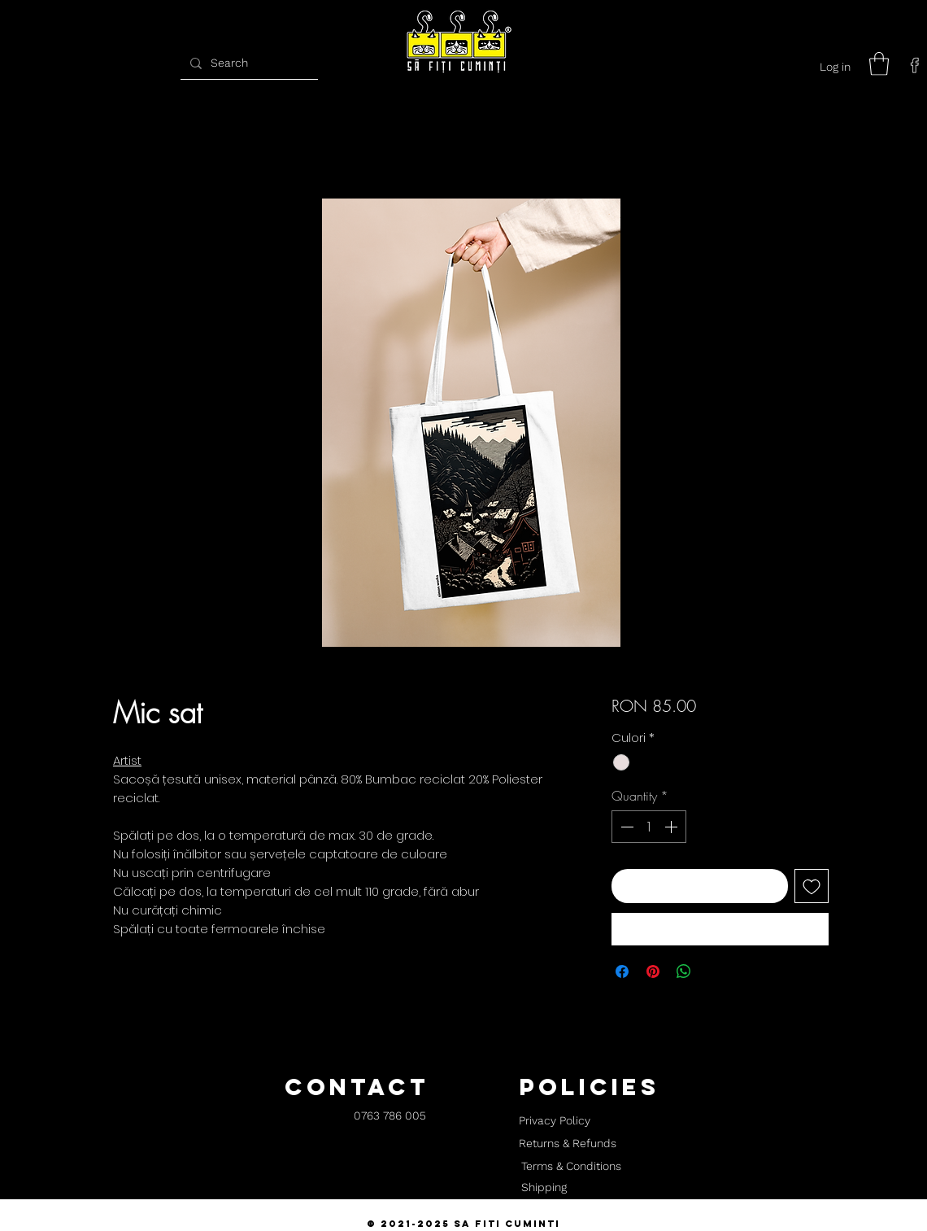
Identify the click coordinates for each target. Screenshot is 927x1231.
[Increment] (672, 826)
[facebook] (915, 65)
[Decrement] (625, 826)
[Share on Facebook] (622, 971)
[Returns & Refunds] (567, 1144)
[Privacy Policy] (554, 1121)
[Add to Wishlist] (811, 886)
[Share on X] (715, 971)
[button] (879, 64)
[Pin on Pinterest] (653, 971)
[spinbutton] (649, 826)
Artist (127, 760)
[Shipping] (544, 1187)
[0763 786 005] (390, 1116)
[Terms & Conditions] (571, 1166)
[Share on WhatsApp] (684, 971)
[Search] (247, 63)
